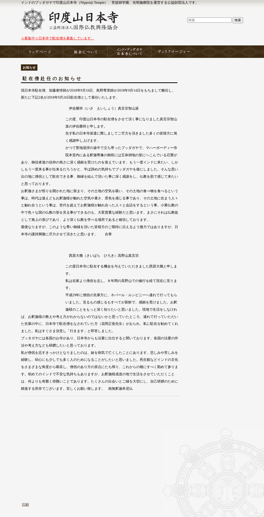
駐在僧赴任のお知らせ (52, 78)
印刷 (25, 505)
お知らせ (29, 67)
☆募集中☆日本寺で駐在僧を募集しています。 (57, 38)
